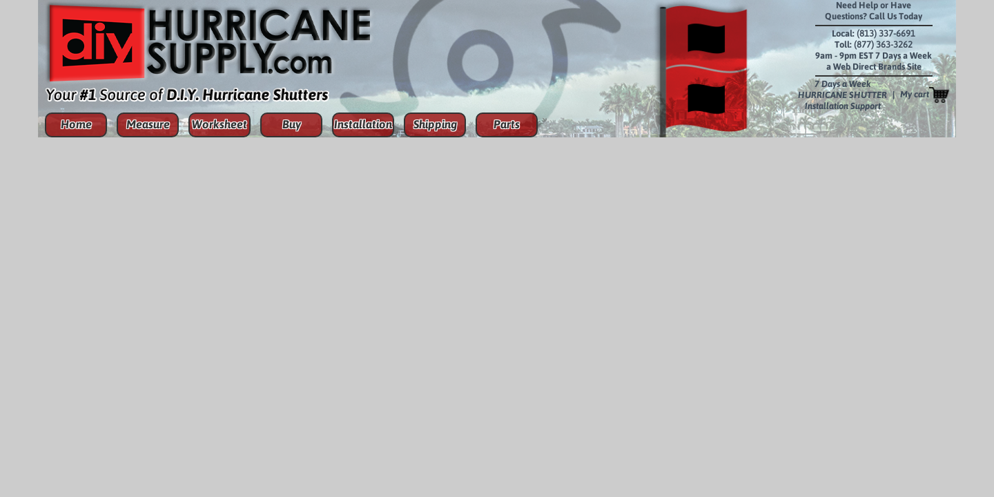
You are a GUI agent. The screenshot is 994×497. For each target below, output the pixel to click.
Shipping (435, 124)
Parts (507, 124)
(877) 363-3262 (883, 44)
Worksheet (219, 124)
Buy (291, 124)
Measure (148, 124)
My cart (924, 95)
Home (76, 124)
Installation (363, 124)
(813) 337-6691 (886, 33)
